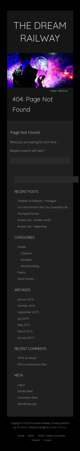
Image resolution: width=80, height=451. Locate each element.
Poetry (22, 272)
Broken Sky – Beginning (32, 226)
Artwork (36, 440)
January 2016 (26, 299)
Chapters (26, 253)
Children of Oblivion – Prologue (37, 201)
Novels (22, 247)
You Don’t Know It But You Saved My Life (43, 207)
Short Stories (26, 279)
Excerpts (26, 260)
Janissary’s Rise (37, 364)
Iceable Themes (57, 427)
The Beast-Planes (28, 213)
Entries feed (25, 391)
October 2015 (26, 306)
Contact (48, 440)
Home (54, 90)
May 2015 (24, 325)
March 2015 (25, 331)
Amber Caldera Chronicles (51, 435)
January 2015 (26, 338)
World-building (30, 266)
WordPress (22, 427)
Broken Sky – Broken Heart (34, 220)
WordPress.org (27, 404)
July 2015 (23, 318)
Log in (21, 385)
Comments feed (28, 397)
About (32, 358)
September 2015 (28, 312)
